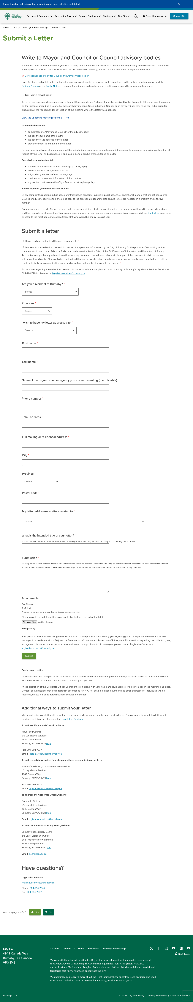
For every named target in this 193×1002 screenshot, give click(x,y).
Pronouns (28, 303)
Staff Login (184, 954)
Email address (31, 417)
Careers (55, 948)
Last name (29, 362)
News (81, 948)
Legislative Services (72, 719)
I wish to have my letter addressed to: (46, 323)
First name (29, 343)
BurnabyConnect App (114, 948)
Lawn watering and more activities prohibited (56, 4)
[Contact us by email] (188, 948)
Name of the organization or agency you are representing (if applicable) (69, 380)
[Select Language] (156, 16)
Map (48, 743)
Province (28, 474)
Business (108, 16)
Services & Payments (38, 16)
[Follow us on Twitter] (151, 948)
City (24, 455)
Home (6, 27)
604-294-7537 (34, 892)
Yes (35, 912)
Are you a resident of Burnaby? (42, 284)
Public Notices (53, 86)
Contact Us (179, 16)
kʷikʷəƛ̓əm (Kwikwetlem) (68, 967)
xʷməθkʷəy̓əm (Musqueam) (69, 963)
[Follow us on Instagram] (166, 948)
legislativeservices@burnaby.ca (68, 273)
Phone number (31, 398)
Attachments (30, 598)
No (48, 912)
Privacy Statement (157, 995)
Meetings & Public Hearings (36, 27)
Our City (122, 16)
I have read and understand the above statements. (51, 241)
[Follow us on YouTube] (173, 948)
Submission (29, 558)
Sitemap (10, 995)
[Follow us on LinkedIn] (181, 948)
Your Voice (93, 948)
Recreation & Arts (64, 16)
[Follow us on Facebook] (158, 948)
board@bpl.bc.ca (37, 853)
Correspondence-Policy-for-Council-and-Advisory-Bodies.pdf (57, 75)
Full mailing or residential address (44, 437)
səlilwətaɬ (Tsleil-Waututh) (129, 963)
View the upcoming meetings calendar (42, 117)
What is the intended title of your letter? (48, 535)
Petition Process (30, 86)
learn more (79, 976)
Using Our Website (180, 995)
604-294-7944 (37, 888)
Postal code (30, 493)
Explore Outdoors (88, 16)
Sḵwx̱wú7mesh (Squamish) (99, 963)
